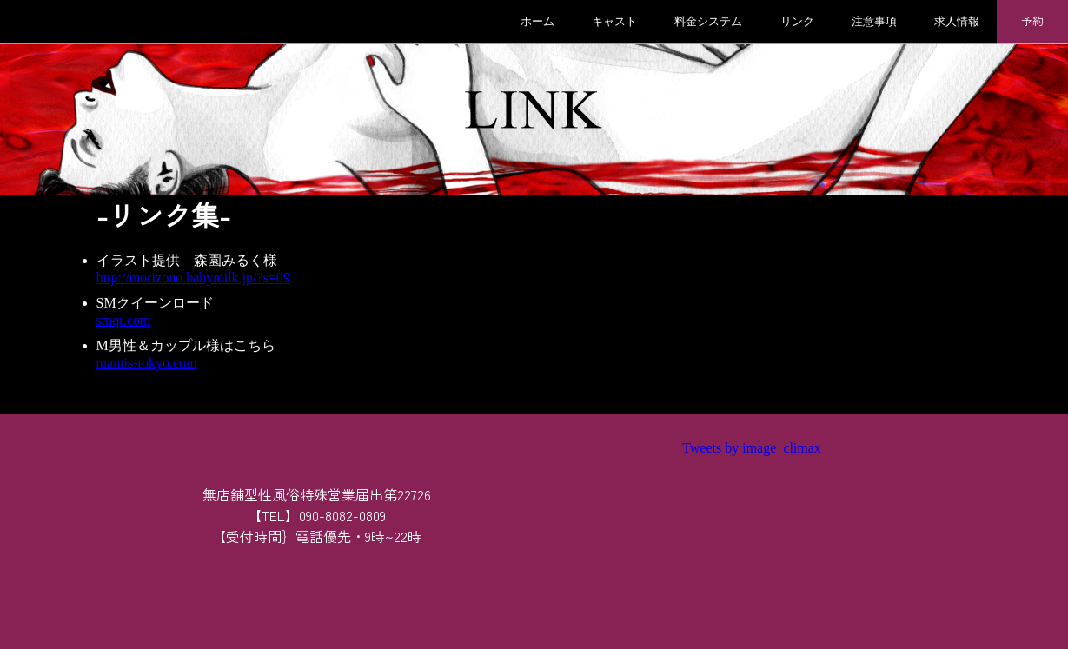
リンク (797, 22)
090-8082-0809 (342, 515)
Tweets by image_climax (751, 447)
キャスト (614, 22)
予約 (1032, 20)
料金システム (708, 22)
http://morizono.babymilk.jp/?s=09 (193, 277)
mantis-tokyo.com (146, 362)
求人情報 (956, 22)
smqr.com (123, 320)
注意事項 (874, 22)
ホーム (537, 22)
